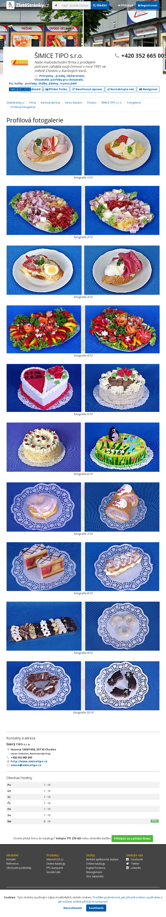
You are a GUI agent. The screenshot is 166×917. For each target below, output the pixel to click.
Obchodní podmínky (18, 868)
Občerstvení (75, 76)
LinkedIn (133, 868)
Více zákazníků (94, 876)
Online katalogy (55, 863)
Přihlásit (125, 5)
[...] (75, 5)
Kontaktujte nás (120, 89)
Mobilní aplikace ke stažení (102, 859)
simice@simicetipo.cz (26, 765)
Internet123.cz (54, 859)
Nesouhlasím (72, 908)
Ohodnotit (31, 89)
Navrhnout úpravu (87, 89)
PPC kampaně (54, 868)
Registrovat (147, 5)
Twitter (132, 863)
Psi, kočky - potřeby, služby (28, 83)
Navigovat (148, 89)
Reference (12, 863)
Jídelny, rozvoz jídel (63, 83)
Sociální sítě (53, 872)
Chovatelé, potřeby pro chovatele (58, 79)
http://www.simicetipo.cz (29, 761)
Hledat (100, 5)
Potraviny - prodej (52, 76)
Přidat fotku (56, 89)
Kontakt (11, 859)
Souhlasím (96, 908)
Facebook (134, 859)
